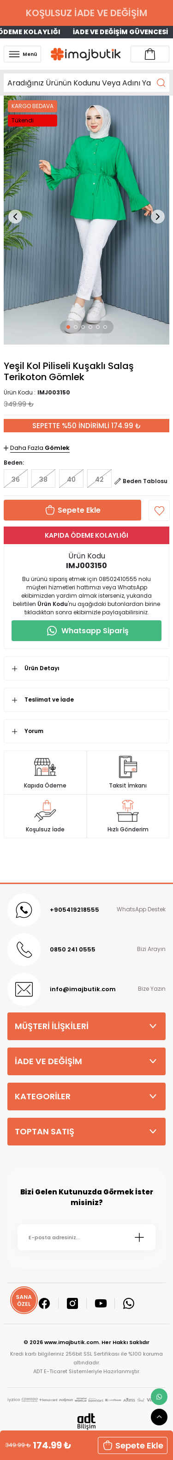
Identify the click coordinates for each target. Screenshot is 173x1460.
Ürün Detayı (42, 668)
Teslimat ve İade (49, 699)
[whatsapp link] (159, 1396)
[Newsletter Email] (86, 1237)
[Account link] (150, 54)
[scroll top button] (159, 1417)
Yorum (33, 731)
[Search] (86, 82)
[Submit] (139, 1237)
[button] (68, 327)
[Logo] (85, 54)
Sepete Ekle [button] (132, 1445)
